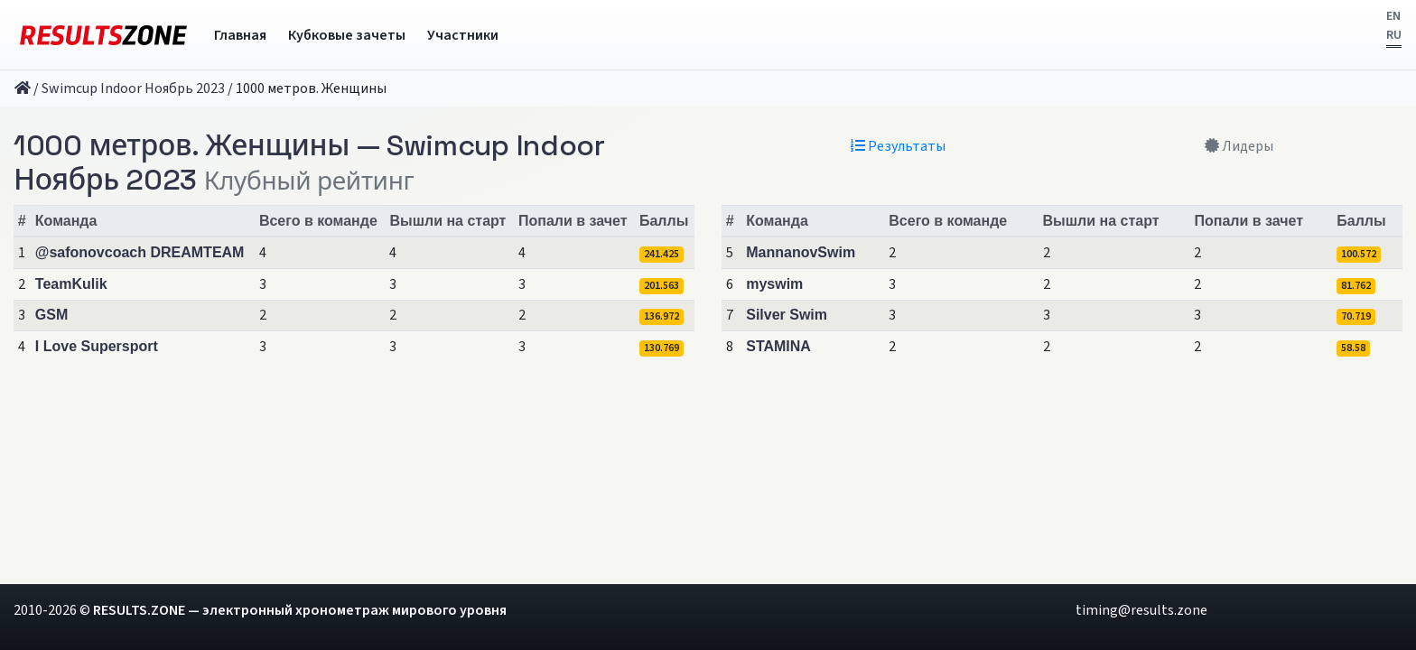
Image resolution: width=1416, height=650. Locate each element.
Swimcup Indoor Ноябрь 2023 (133, 88)
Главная (240, 35)
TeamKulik (71, 284)
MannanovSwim (800, 252)
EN (1393, 16)
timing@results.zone (1141, 610)
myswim (774, 284)
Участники (462, 35)
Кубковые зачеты (346, 35)
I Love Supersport (96, 346)
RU (1394, 35)
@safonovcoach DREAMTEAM (140, 252)
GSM (51, 314)
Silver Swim (786, 314)
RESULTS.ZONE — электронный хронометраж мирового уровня (300, 610)
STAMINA (778, 346)
